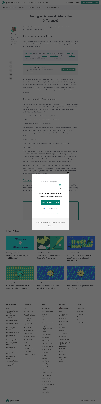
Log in (57, 213)
